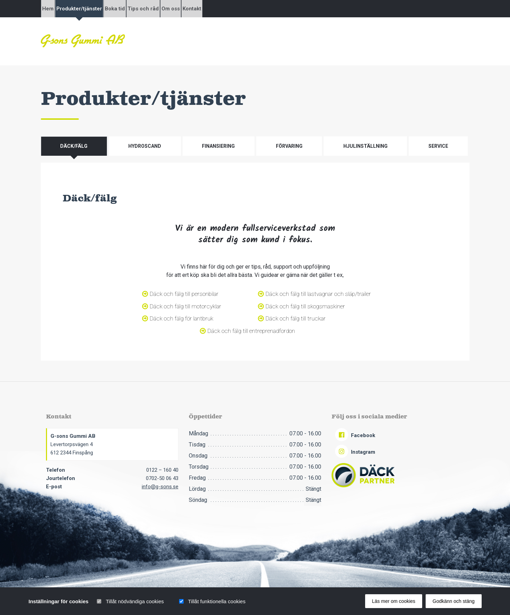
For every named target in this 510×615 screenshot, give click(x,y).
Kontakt (256, 9)
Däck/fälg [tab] (73, 146)
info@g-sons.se (160, 486)
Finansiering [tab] (218, 146)
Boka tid (144, 9)
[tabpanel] (255, 262)
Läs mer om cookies (393, 601)
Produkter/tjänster (97, 9)
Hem (53, 9)
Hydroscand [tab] (144, 146)
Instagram (355, 452)
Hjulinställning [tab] (365, 146)
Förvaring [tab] (289, 146)
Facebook (355, 435)
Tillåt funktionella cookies (216, 601)
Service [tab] (438, 146)
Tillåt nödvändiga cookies (135, 601)
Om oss (223, 9)
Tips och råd (184, 9)
